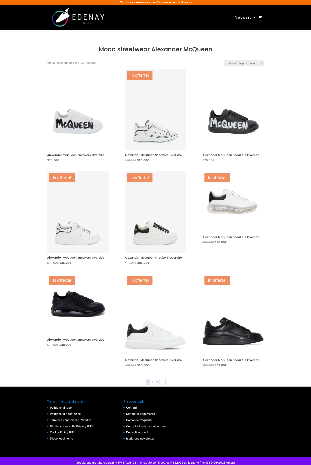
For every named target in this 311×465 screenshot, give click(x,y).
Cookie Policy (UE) (62, 432)
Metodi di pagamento (140, 413)
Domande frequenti (139, 420)
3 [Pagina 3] (157, 382)
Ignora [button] (230, 462)
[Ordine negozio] (244, 63)
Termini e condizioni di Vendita (70, 420)
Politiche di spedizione (65, 413)
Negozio (243, 17)
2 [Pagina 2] (152, 382)
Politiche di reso (61, 407)
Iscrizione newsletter (140, 438)
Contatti (131, 407)
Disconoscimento (61, 438)
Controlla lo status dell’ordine (146, 426)
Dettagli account (137, 432)
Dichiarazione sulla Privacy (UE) (71, 426)
